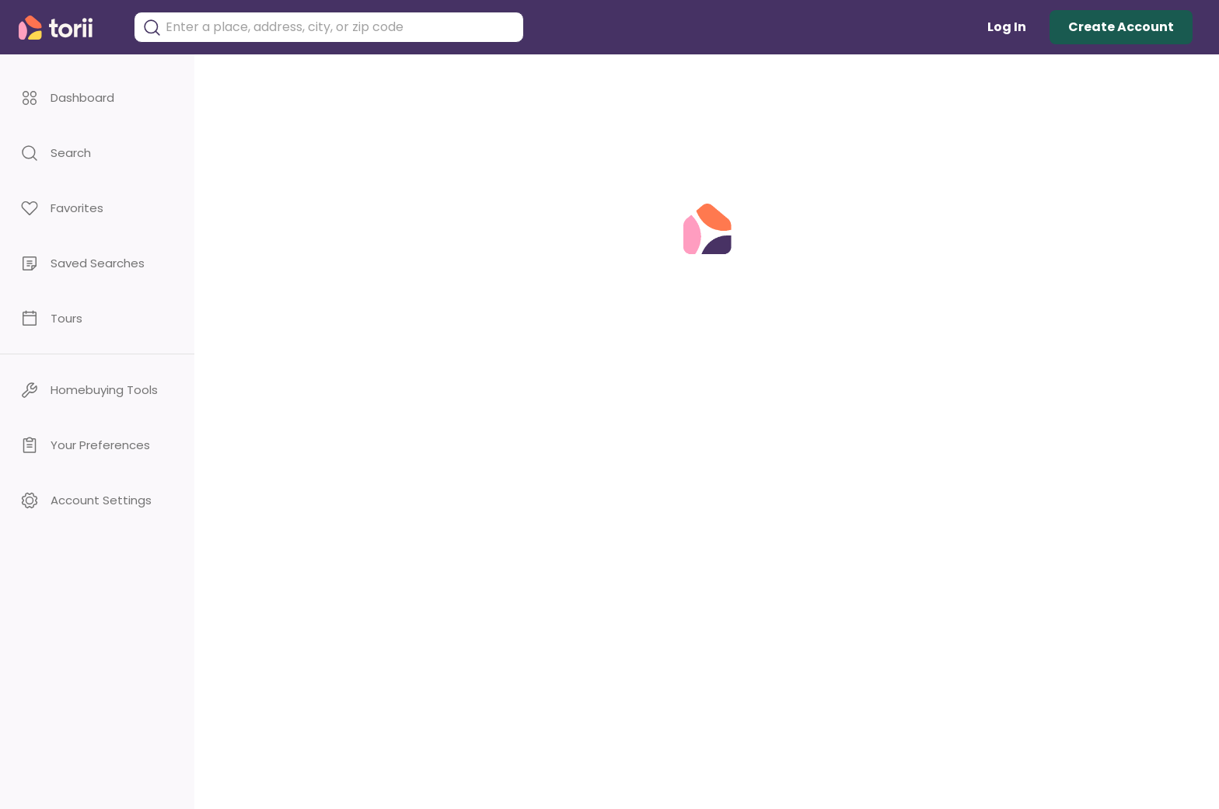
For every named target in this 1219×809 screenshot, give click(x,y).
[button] (97, 97)
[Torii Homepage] (66, 28)
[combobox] (340, 27)
